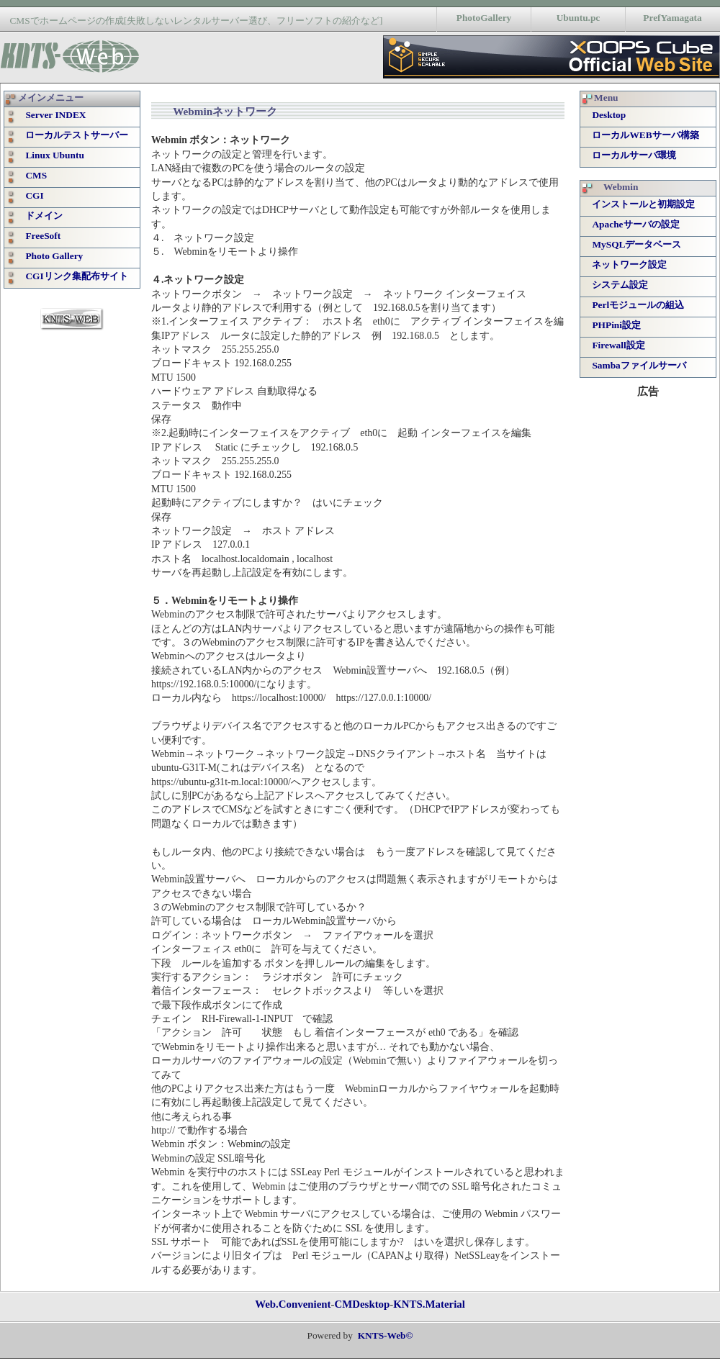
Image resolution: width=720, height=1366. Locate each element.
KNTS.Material (429, 1304)
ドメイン (39, 215)
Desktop (609, 114)
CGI (29, 195)
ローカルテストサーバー (72, 135)
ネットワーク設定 (629, 264)
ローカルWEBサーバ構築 (645, 135)
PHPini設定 (616, 325)
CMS (31, 175)
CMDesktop (362, 1304)
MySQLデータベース (636, 244)
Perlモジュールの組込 (638, 304)
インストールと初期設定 (643, 204)
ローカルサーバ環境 (634, 155)
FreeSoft (38, 235)
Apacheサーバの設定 (635, 224)
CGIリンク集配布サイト (71, 276)
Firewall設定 (618, 345)
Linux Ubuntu (50, 155)
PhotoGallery (484, 17)
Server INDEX (51, 114)
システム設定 (620, 284)
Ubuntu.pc (578, 17)
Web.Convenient (292, 1304)
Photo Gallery (49, 255)
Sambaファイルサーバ (638, 365)
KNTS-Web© (385, 1335)
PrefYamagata (672, 17)
